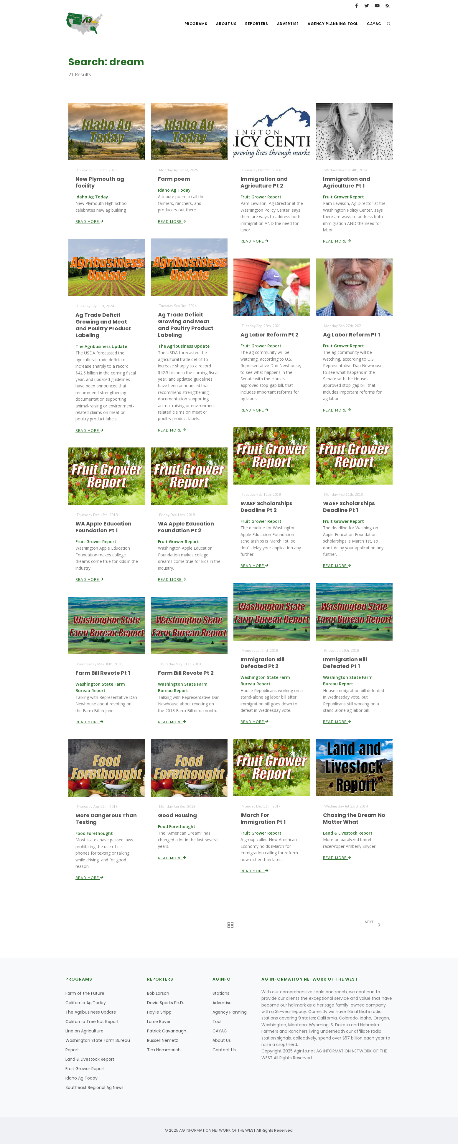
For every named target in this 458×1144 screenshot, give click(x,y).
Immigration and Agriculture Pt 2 (264, 182)
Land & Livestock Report (89, 1059)
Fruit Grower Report (85, 1069)
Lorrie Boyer (159, 1021)
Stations (220, 993)
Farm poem (174, 179)
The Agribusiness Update (90, 1012)
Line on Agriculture (84, 1031)
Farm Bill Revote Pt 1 (103, 673)
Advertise (288, 23)
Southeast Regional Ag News (94, 1087)
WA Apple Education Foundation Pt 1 (103, 527)
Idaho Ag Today (81, 1078)
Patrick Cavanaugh (166, 1031)
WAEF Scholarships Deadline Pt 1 (349, 507)
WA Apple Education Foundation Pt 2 (186, 527)
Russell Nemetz (162, 1040)
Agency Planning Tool (333, 23)
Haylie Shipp (159, 1012)
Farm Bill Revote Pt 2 (186, 673)
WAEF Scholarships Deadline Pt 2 (266, 507)
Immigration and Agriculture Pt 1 (346, 182)
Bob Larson (158, 993)
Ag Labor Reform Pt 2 (270, 334)
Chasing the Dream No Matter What (354, 818)
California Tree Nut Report (92, 1021)
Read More (90, 221)
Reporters (256, 23)
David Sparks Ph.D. (165, 1003)
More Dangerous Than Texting (105, 819)
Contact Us (224, 1050)
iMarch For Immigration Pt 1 (263, 818)
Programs (195, 23)
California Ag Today (85, 1003)
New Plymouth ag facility (100, 182)
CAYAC (374, 23)
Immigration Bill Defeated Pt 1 (345, 663)
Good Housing (177, 815)
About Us (226, 23)
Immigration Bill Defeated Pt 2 (262, 663)
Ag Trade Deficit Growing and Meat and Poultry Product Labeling (185, 325)
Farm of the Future (84, 993)
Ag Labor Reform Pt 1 (351, 334)
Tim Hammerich (164, 1050)
